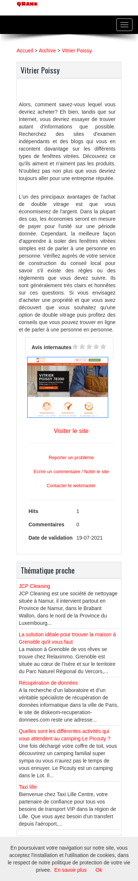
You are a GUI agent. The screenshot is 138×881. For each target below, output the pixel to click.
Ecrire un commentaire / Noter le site (71, 471)
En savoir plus (70, 870)
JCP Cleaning (34, 586)
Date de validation (51, 538)
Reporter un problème (71, 457)
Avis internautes (51, 347)
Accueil (25, 51)
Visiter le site (71, 430)
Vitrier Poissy (77, 51)
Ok (99, 870)
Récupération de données (48, 683)
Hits (33, 511)
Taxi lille (28, 787)
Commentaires (46, 524)
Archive (47, 51)
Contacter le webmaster (71, 485)
